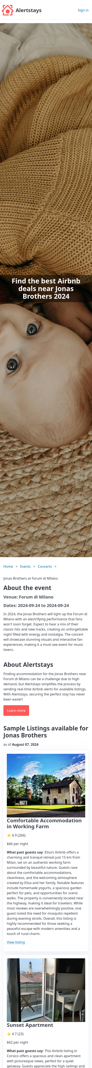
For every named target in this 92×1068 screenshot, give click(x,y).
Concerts (45, 566)
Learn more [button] (16, 710)
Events (25, 566)
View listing (16, 942)
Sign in (83, 10)
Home (8, 566)
